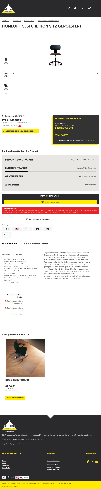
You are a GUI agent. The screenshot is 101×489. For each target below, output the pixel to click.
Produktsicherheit (16, 314)
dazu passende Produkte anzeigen (19, 131)
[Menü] (97, 9)
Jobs (4, 463)
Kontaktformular (53, 461)
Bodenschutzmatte (17, 380)
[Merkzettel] (82, 8)
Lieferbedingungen (48, 483)
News (4, 461)
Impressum (5, 483)
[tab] (9, 244)
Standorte (61, 135)
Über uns (5, 466)
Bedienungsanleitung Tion (13, 308)
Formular (92, 140)
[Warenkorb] (89, 8)
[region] (50, 73)
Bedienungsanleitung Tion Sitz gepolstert (13, 301)
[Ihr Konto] (75, 8)
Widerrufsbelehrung (33, 483)
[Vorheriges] (13, 73)
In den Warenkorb (50, 201)
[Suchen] (68, 8)
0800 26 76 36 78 (64, 128)
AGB (23, 483)
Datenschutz (15, 483)
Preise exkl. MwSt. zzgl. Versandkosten (14, 122)
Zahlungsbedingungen (64, 483)
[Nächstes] (97, 73)
